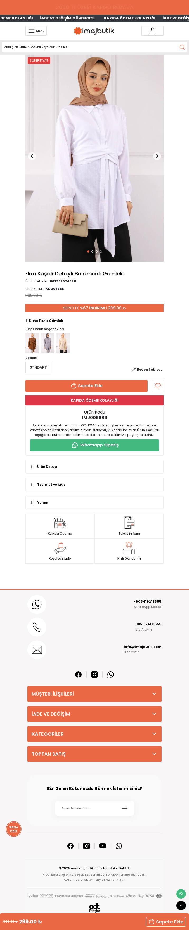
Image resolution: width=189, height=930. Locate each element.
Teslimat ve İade (51, 484)
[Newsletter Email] (94, 808)
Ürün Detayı (47, 466)
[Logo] (94, 31)
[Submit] (125, 808)
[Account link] (152, 31)
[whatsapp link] (181, 894)
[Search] (94, 47)
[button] (88, 251)
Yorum (42, 502)
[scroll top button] (181, 905)
